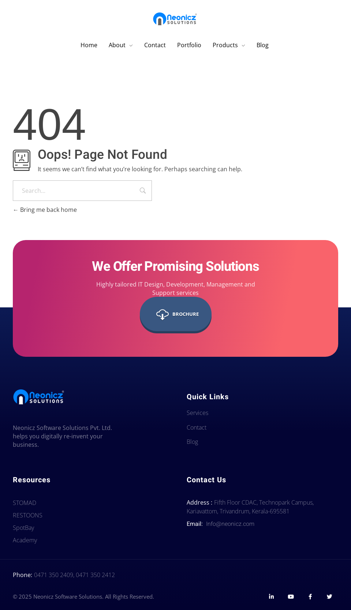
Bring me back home (45, 210)
